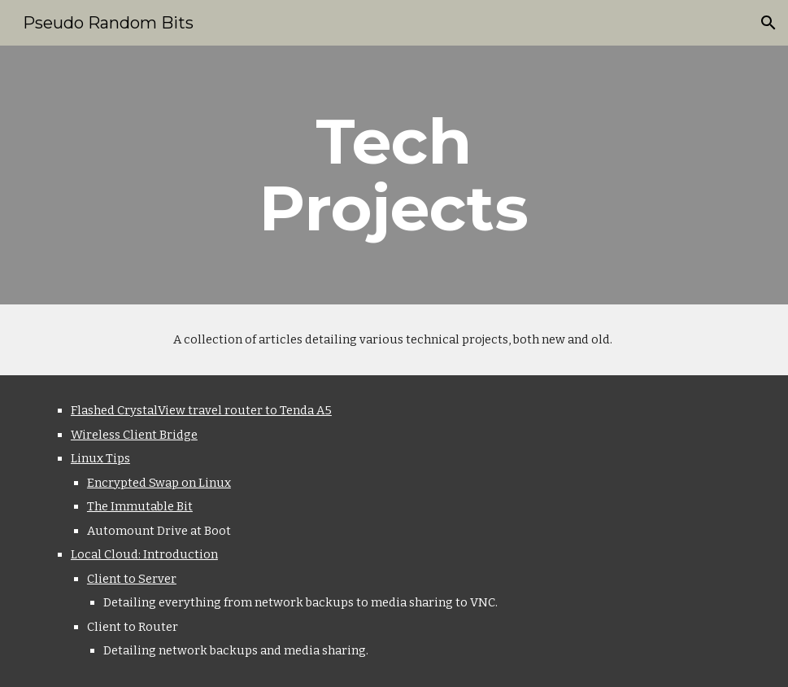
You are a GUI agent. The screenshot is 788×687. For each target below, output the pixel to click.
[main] (393, 175)
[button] (768, 22)
